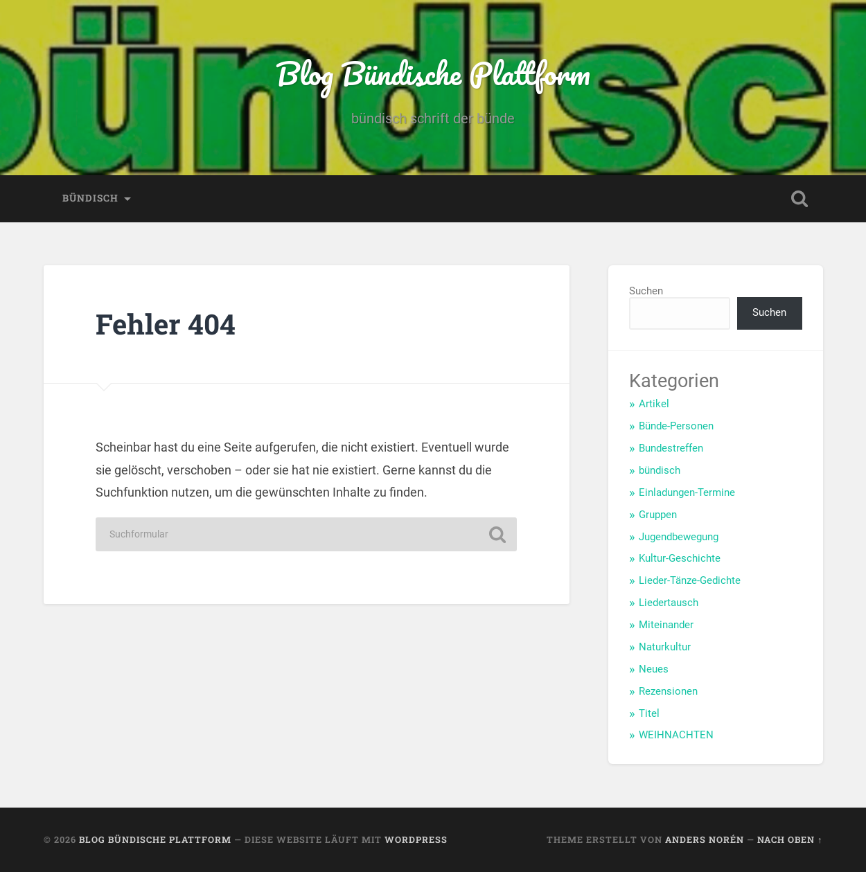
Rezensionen (668, 691)
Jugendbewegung (678, 537)
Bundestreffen (671, 448)
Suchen (646, 291)
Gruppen (658, 514)
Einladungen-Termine (687, 492)
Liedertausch (668, 602)
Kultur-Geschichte (680, 558)
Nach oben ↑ (789, 839)
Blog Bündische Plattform (433, 73)
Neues (654, 669)
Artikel (654, 404)
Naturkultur (665, 647)
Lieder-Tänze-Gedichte (690, 580)
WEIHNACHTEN (676, 735)
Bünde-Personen (676, 426)
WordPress (416, 839)
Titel (649, 713)
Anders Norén (704, 839)
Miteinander (666, 625)
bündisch (90, 198)
